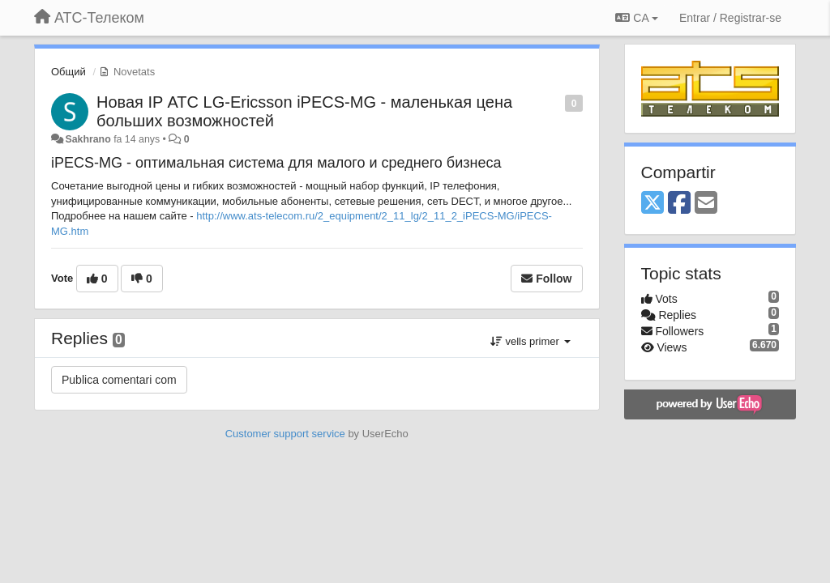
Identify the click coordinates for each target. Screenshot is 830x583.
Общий (68, 72)
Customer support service (285, 434)
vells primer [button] (530, 341)
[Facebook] (679, 203)
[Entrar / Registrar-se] (730, 18)
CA (636, 17)
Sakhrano (87, 139)
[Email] (706, 203)
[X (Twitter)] (652, 203)
